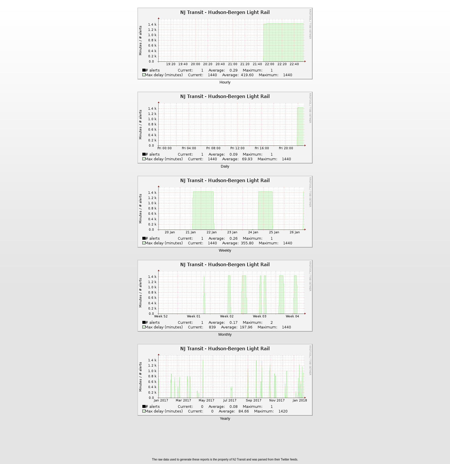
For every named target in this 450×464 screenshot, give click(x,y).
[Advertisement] (225, 441)
